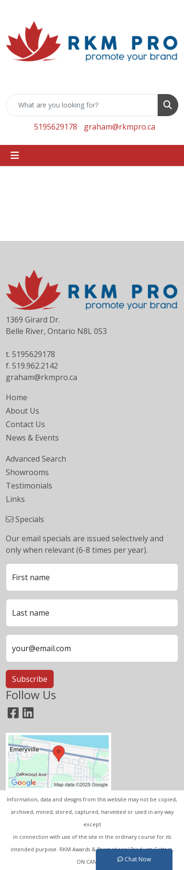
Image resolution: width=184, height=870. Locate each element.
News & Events (32, 437)
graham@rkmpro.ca (119, 126)
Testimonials (29, 485)
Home (16, 397)
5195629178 (55, 126)
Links (15, 499)
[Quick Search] (82, 105)
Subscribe (29, 679)
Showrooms (27, 472)
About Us (22, 410)
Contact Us (25, 424)
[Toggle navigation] (15, 155)
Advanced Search (36, 458)
